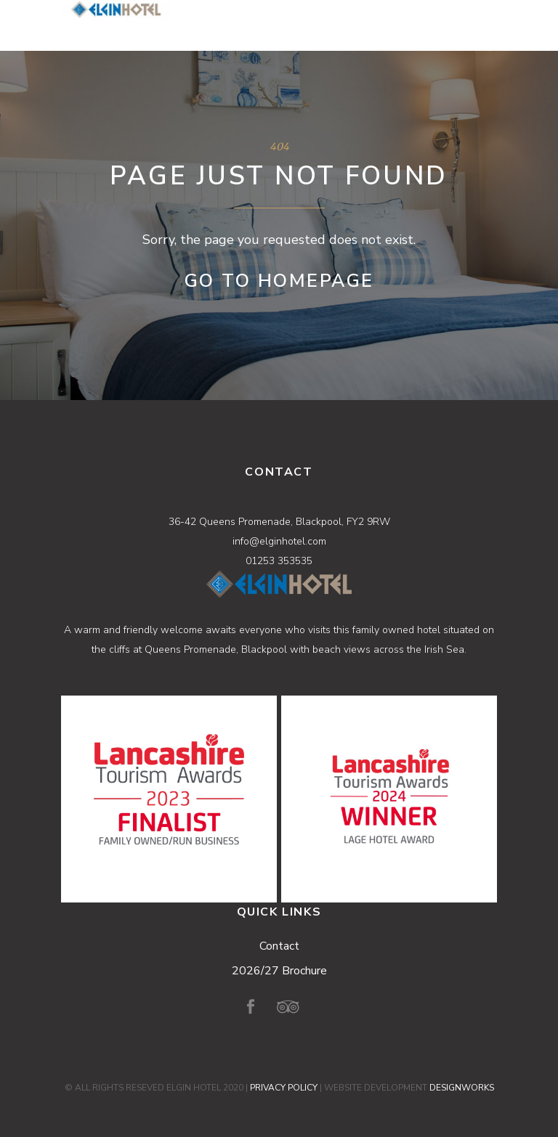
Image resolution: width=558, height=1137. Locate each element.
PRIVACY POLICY (284, 1087)
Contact (279, 946)
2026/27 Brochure (279, 971)
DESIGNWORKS (461, 1087)
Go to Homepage (279, 281)
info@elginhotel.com (279, 541)
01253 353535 (279, 561)
